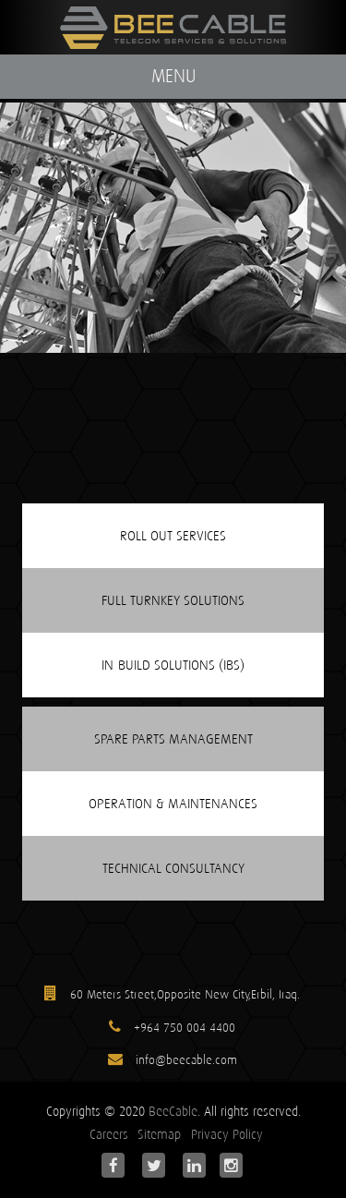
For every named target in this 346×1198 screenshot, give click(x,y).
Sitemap (159, 1134)
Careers (108, 1134)
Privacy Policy (227, 1134)
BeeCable (173, 1111)
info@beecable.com (184, 1060)
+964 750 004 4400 (184, 1028)
